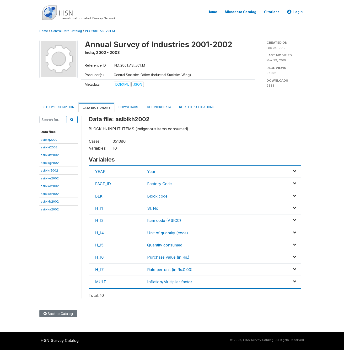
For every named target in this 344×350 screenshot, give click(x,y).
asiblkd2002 (50, 186)
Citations (272, 12)
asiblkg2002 (50, 163)
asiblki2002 (49, 147)
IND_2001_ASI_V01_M (100, 31)
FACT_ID (103, 183)
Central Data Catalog (66, 31)
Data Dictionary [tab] (96, 108)
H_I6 (99, 257)
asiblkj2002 (49, 139)
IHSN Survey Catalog (59, 340)
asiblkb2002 (50, 201)
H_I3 (99, 220)
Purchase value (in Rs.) (168, 257)
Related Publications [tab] (196, 107)
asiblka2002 (50, 209)
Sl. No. (153, 208)
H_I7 (99, 269)
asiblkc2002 (50, 194)
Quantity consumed (164, 245)
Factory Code (159, 183)
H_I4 (99, 232)
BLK (98, 196)
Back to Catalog (58, 314)
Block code (157, 196)
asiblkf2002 (49, 170)
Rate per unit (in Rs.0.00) (170, 269)
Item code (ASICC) (164, 220)
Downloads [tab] (128, 107)
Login (295, 12)
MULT (100, 281)
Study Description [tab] (58, 107)
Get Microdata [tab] (158, 107)
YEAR (100, 171)
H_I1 (99, 208)
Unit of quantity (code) (167, 232)
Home (212, 12)
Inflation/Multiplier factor (169, 281)
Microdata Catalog (240, 12)
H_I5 (99, 245)
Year (151, 171)
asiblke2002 (50, 178)
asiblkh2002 (50, 155)
